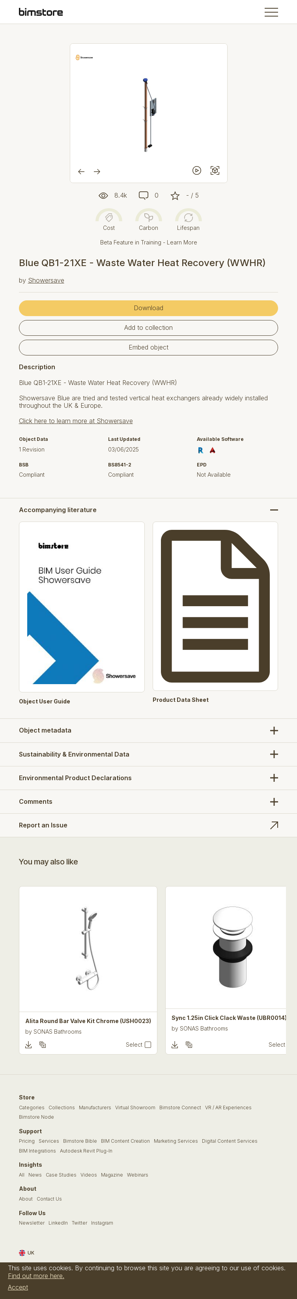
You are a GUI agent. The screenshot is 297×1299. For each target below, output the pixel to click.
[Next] (97, 171)
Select (134, 1045)
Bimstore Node (36, 1117)
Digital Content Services (230, 1141)
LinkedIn (58, 1223)
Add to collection (148, 327)
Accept (18, 1287)
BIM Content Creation (125, 1141)
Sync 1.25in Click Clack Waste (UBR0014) (229, 1018)
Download (148, 308)
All (21, 1175)
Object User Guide (44, 701)
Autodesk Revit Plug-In (86, 1151)
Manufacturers (95, 1107)
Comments (35, 801)
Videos (88, 1175)
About (26, 1199)
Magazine (112, 1175)
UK (26, 1253)
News (35, 1175)
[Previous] (81, 171)
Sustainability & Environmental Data (74, 754)
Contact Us (49, 1199)
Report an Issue (43, 825)
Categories (32, 1107)
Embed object (148, 347)
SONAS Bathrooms (58, 1031)
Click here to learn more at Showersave (76, 421)
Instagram (102, 1223)
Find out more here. (36, 1276)
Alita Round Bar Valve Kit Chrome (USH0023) (88, 1021)
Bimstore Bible (80, 1141)
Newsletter (32, 1223)
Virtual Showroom (135, 1107)
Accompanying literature (58, 510)
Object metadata (45, 730)
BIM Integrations (37, 1151)
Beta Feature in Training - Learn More (148, 242)
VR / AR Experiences (228, 1107)
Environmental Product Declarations (75, 778)
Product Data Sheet (181, 700)
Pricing (27, 1141)
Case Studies (61, 1175)
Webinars (137, 1175)
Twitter (79, 1223)
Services (49, 1141)
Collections (62, 1107)
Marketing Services (176, 1141)
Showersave (46, 280)
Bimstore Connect (180, 1107)
